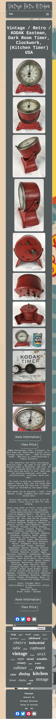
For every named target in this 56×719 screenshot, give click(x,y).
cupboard (37, 648)
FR (32, 709)
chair (13, 659)
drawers (23, 639)
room (31, 669)
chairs (19, 643)
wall (29, 683)
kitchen (40, 673)
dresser (45, 639)
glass (20, 635)
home (32, 655)
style (21, 659)
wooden (41, 659)
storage (42, 679)
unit (41, 654)
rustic (44, 635)
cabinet (20, 667)
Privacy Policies (29, 701)
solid (31, 680)
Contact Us (28, 697)
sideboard (34, 638)
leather (38, 663)
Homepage (29, 694)
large (13, 634)
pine (25, 649)
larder (30, 664)
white (13, 674)
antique (36, 635)
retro (40, 667)
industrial (36, 643)
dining (24, 673)
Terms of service (29, 705)
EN (26, 709)
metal (30, 659)
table (17, 648)
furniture (14, 638)
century (21, 662)
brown (12, 680)
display (22, 680)
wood (28, 634)
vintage (19, 653)
